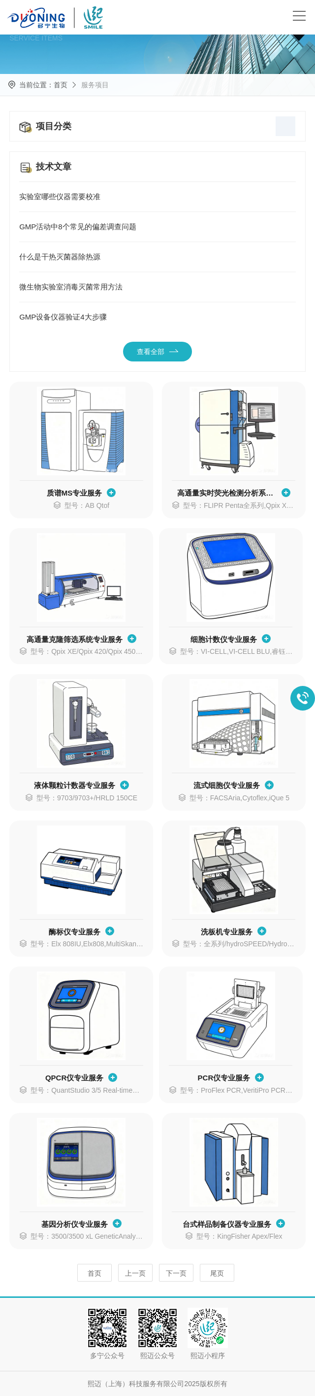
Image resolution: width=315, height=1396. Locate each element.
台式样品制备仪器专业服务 (227, 1224)
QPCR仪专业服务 (74, 1078)
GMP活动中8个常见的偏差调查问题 (157, 227)
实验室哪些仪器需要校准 (157, 197)
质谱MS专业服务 (74, 493)
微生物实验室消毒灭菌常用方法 (157, 287)
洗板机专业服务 (226, 932)
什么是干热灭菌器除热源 (157, 257)
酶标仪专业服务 (74, 932)
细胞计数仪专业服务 (223, 639)
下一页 (176, 1273)
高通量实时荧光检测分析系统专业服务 (226, 493)
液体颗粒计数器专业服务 (74, 785)
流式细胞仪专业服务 (226, 785)
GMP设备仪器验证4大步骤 (157, 317)
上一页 (135, 1273)
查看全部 (157, 352)
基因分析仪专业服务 (74, 1224)
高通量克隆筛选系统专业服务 (75, 639)
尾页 (217, 1273)
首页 (60, 85)
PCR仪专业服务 (224, 1078)
